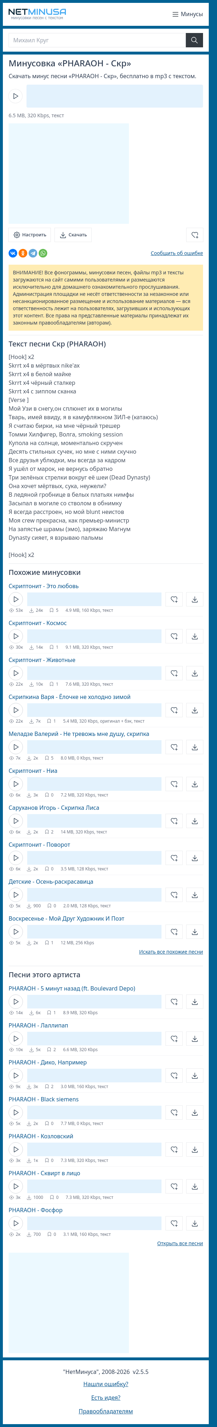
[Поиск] (97, 40)
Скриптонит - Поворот (39, 844)
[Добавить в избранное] (195, 235)
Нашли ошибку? (105, 1384)
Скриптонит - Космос (38, 623)
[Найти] (194, 40)
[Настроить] (29, 235)
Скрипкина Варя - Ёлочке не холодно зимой (70, 696)
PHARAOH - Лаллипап (38, 1025)
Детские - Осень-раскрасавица (51, 881)
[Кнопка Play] (15, 96)
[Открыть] (195, 599)
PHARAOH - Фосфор (36, 1210)
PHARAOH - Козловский (41, 1136)
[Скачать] (73, 235)
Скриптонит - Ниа (33, 770)
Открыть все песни (180, 1243)
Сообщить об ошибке (177, 253)
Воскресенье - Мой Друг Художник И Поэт (66, 918)
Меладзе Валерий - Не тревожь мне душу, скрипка (79, 733)
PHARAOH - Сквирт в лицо (44, 1173)
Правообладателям (106, 1411)
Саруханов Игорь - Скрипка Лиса (54, 807)
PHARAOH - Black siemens (44, 1099)
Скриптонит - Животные (42, 659)
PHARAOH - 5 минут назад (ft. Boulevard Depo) (72, 988)
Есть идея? (106, 1397)
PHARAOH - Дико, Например (48, 1062)
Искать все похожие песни (171, 952)
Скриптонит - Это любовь (44, 586)
